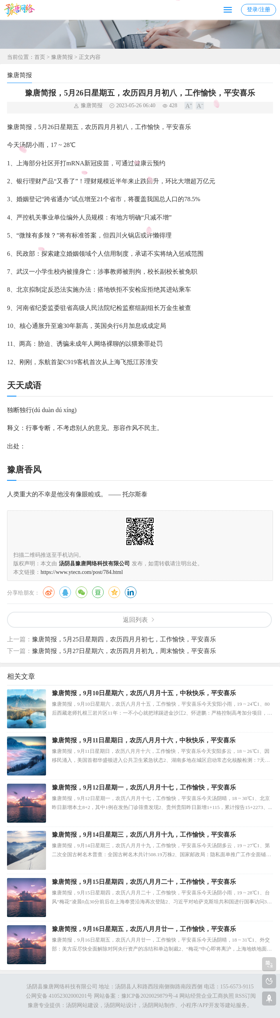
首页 (39, 57)
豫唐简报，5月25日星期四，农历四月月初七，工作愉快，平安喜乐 (124, 639)
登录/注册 (258, 9)
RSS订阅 (245, 996)
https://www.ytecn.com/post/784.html (82, 572)
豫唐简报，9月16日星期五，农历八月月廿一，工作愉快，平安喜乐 (144, 929)
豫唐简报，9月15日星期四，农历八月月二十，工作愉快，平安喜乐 (144, 881)
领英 (130, 592)
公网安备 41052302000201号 (58, 996)
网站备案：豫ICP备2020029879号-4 (136, 996)
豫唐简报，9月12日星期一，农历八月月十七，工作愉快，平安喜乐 (144, 787)
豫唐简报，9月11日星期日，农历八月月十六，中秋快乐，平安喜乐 (144, 740)
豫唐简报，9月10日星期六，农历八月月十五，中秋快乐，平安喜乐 (144, 693)
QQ (65, 592)
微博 (49, 592)
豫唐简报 (62, 57)
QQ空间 (114, 592)
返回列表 (135, 619)
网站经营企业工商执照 (206, 996)
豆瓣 (98, 592)
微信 (81, 592)
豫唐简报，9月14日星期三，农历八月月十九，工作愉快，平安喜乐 (144, 834)
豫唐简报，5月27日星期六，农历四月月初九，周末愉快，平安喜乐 (124, 651)
